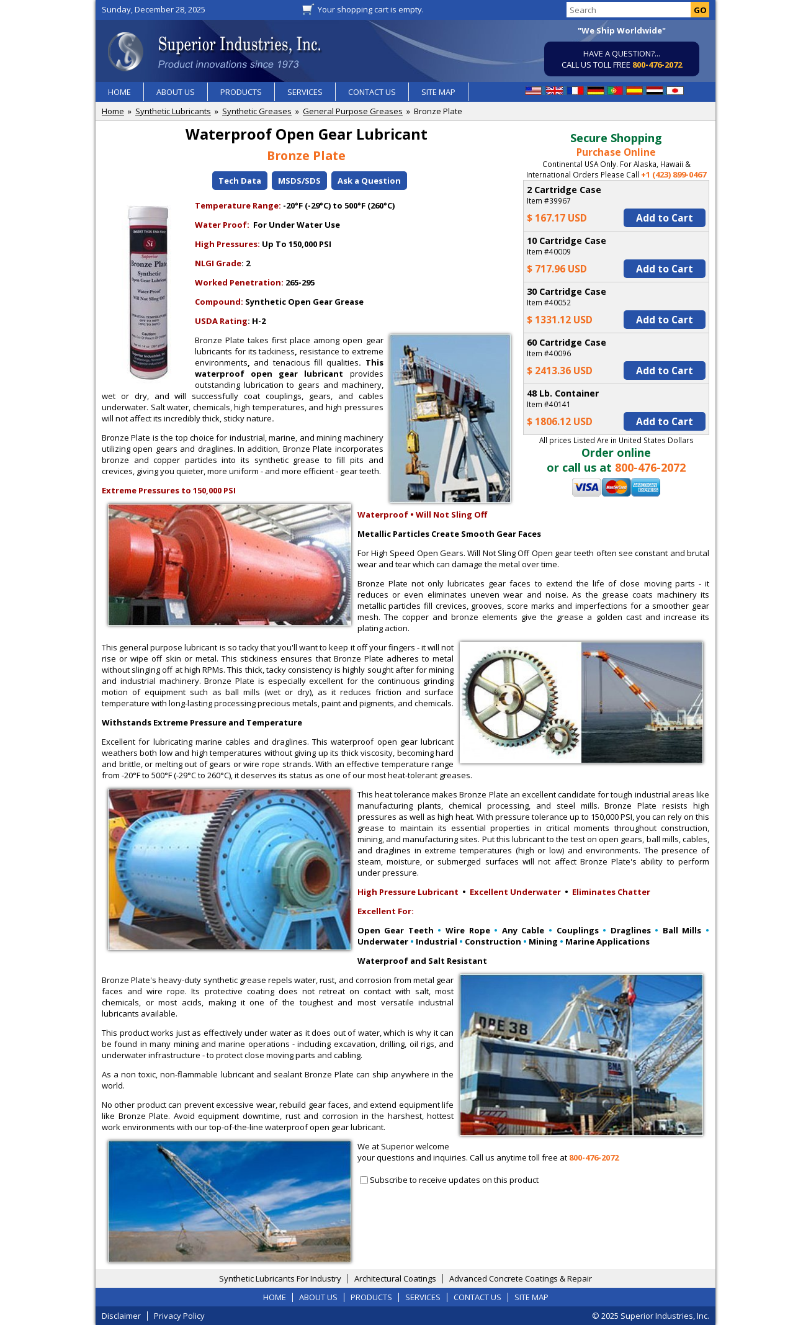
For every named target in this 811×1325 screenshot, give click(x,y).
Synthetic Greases (257, 111)
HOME (119, 91)
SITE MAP (438, 91)
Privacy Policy (179, 1315)
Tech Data (239, 180)
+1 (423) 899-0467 (673, 174)
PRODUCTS (241, 91)
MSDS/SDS (299, 180)
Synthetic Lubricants (173, 111)
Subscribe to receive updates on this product (454, 1179)
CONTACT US (372, 91)
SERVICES (305, 91)
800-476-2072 (657, 64)
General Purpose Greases (353, 111)
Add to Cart (664, 218)
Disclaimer (121, 1315)
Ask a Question (369, 180)
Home (113, 111)
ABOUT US (175, 91)
